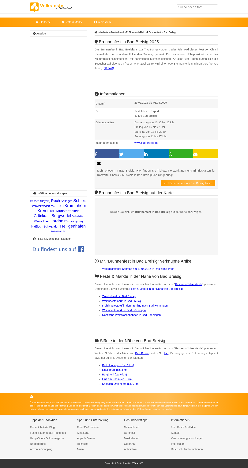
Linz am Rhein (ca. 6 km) (117, 379)
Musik (80, 449)
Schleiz (80, 200)
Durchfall (129, 432)
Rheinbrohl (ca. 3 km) (115, 369)
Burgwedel (61, 215)
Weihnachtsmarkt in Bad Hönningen (124, 310)
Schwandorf (51, 226)
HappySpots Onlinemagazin (47, 438)
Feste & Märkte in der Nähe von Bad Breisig (156, 288)
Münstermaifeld (68, 211)
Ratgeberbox (38, 443)
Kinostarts (83, 432)
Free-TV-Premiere (88, 427)
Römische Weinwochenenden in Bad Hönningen (131, 314)
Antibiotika (130, 449)
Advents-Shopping (41, 449)
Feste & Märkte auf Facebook (48, 432)
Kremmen (46, 210)
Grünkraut (42, 216)
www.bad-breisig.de (146, 142)
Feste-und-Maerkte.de (188, 284)
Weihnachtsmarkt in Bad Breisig (121, 301)
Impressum (102, 22)
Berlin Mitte (77, 216)
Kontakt (175, 432)
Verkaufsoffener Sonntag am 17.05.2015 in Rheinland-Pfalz (138, 268)
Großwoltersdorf (40, 206)
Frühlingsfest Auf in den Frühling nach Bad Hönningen (135, 305)
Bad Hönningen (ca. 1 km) (118, 365)
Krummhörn (75, 205)
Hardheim (59, 221)
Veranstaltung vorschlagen (187, 438)
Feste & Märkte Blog (42, 427)
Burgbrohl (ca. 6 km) (114, 374)
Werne (38, 221)
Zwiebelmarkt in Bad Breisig (119, 296)
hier (166, 353)
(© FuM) (109, 68)
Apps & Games (86, 438)
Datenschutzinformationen (187, 449)
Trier (46, 221)
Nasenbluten (131, 427)
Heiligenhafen (73, 226)
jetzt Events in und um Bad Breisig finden (188, 183)
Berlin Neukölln (58, 231)
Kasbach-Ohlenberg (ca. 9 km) (120, 383)
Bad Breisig (142, 353)
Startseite (43, 22)
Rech (55, 201)
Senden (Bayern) (40, 201)
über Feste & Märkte (183, 427)
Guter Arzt (130, 443)
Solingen (67, 201)
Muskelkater (131, 438)
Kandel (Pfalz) (76, 221)
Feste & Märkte (72, 22)
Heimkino (82, 443)
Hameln (57, 206)
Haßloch (37, 226)
